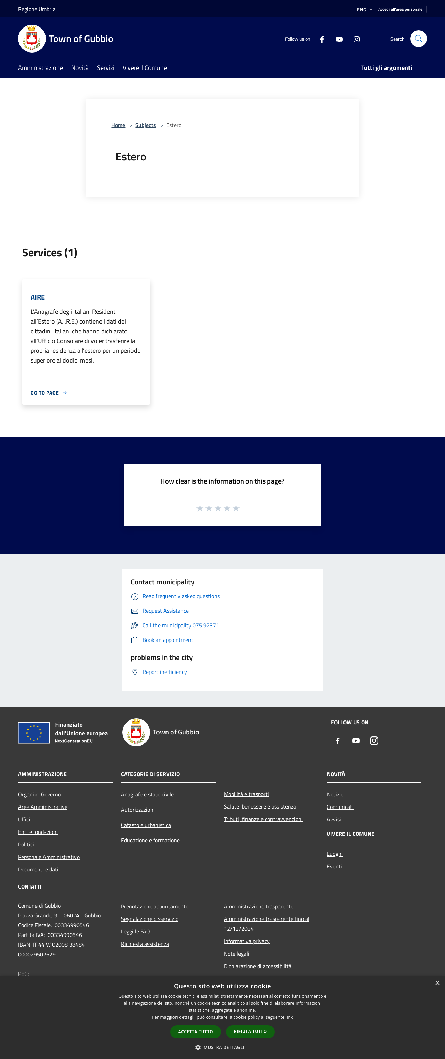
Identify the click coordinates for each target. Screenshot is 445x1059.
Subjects (145, 125)
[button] (222, 1047)
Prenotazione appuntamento (154, 906)
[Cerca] (418, 38)
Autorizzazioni (138, 809)
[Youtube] (336, 38)
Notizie (335, 794)
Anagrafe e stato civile (147, 794)
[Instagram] (354, 38)
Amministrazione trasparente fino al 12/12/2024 (266, 924)
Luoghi (335, 854)
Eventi (334, 866)
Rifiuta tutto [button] (250, 1031)
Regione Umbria (37, 9)
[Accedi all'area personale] (400, 9)
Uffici (24, 819)
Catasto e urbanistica (146, 825)
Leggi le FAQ (135, 931)
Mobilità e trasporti (246, 794)
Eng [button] (365, 9)
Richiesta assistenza (145, 944)
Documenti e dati (38, 869)
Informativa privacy (247, 941)
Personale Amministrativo (49, 857)
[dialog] (222, 1017)
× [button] (437, 983)
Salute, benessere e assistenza (260, 806)
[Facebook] (319, 38)
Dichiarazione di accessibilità (257, 966)
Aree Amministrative (42, 807)
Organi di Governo (39, 794)
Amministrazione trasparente (258, 906)
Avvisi (334, 819)
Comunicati (340, 807)
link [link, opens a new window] (289, 1017)
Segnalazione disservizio (149, 919)
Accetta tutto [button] (195, 1032)
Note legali (236, 953)
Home (118, 125)
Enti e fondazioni (38, 832)
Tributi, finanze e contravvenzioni (263, 819)
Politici (26, 844)
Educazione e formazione (150, 840)
